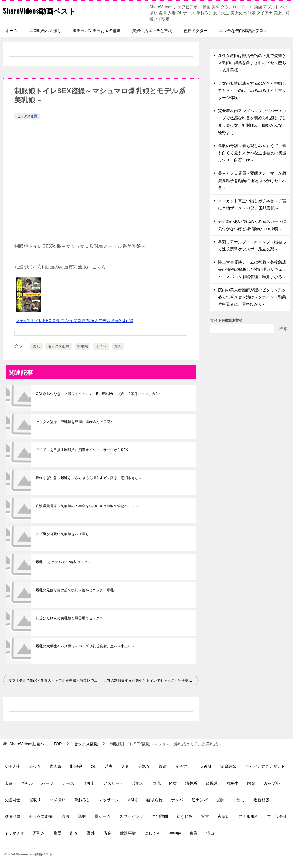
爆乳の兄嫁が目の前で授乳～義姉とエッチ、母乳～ (76, 590)
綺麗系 (212, 783)
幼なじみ (185, 816)
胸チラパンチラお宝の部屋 (97, 30)
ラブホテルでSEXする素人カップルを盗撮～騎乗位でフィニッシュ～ (55, 681)
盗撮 (66, 816)
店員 (8, 783)
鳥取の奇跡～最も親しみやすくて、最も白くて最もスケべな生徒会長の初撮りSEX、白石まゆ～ (252, 152)
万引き (39, 833)
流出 (210, 833)
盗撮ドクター (196, 30)
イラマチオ (14, 833)
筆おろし (82, 800)
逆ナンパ (200, 800)
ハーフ (47, 783)
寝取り (35, 800)
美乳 (36, 346)
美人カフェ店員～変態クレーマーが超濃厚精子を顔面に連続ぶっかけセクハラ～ (252, 180)
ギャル (27, 783)
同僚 (251, 783)
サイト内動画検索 (226, 320)
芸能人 (138, 783)
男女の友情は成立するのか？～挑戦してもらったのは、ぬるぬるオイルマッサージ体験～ (252, 90)
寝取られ (154, 800)
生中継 (175, 833)
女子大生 (12, 766)
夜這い (224, 816)
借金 (107, 833)
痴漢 (194, 833)
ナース (68, 783)
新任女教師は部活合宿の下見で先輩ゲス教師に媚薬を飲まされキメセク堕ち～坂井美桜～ (252, 62)
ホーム (12, 30)
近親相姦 (262, 800)
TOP (35, 744)
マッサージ (109, 800)
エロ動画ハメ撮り (45, 30)
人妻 (125, 766)
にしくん (152, 833)
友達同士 (12, 800)
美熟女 (144, 766)
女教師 (206, 766)
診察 (82, 816)
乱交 (74, 833)
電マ (205, 816)
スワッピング (131, 816)
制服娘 (82, 346)
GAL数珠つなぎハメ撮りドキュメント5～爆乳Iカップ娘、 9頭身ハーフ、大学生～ (101, 394)
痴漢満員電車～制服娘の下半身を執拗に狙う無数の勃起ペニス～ (87, 506)
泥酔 (220, 800)
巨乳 (157, 783)
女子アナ (183, 766)
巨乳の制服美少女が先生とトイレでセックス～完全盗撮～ (150, 681)
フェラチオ (277, 816)
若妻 (109, 766)
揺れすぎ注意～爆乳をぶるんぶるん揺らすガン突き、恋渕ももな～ (89, 478)
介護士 (89, 783)
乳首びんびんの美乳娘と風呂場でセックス (69, 618)
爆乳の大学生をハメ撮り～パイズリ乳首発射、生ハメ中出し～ (85, 646)
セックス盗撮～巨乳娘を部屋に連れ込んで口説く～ (76, 422)
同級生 (232, 783)
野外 (91, 833)
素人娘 (56, 766)
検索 (283, 328)
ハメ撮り (58, 800)
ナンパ (177, 800)
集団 (58, 833)
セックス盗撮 (27, 116)
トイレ (101, 346)
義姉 (163, 766)
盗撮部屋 (12, 816)
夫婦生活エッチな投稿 (152, 30)
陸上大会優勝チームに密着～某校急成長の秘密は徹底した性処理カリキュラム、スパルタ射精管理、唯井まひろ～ (252, 269)
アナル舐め (248, 816)
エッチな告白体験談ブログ (243, 30)
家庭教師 (228, 766)
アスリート (113, 783)
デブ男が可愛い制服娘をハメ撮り (62, 534)
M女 (173, 783)
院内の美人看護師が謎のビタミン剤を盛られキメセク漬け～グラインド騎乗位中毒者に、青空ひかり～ (252, 297)
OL (93, 766)
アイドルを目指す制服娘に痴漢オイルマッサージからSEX (82, 450)
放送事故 (128, 833)
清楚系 (191, 783)
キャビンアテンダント (265, 766)
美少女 (35, 766)
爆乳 (118, 346)
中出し (239, 800)
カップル (272, 783)
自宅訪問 (160, 816)
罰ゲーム (103, 816)
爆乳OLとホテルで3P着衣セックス (63, 562)
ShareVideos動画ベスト (46, 9)
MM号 (132, 800)
